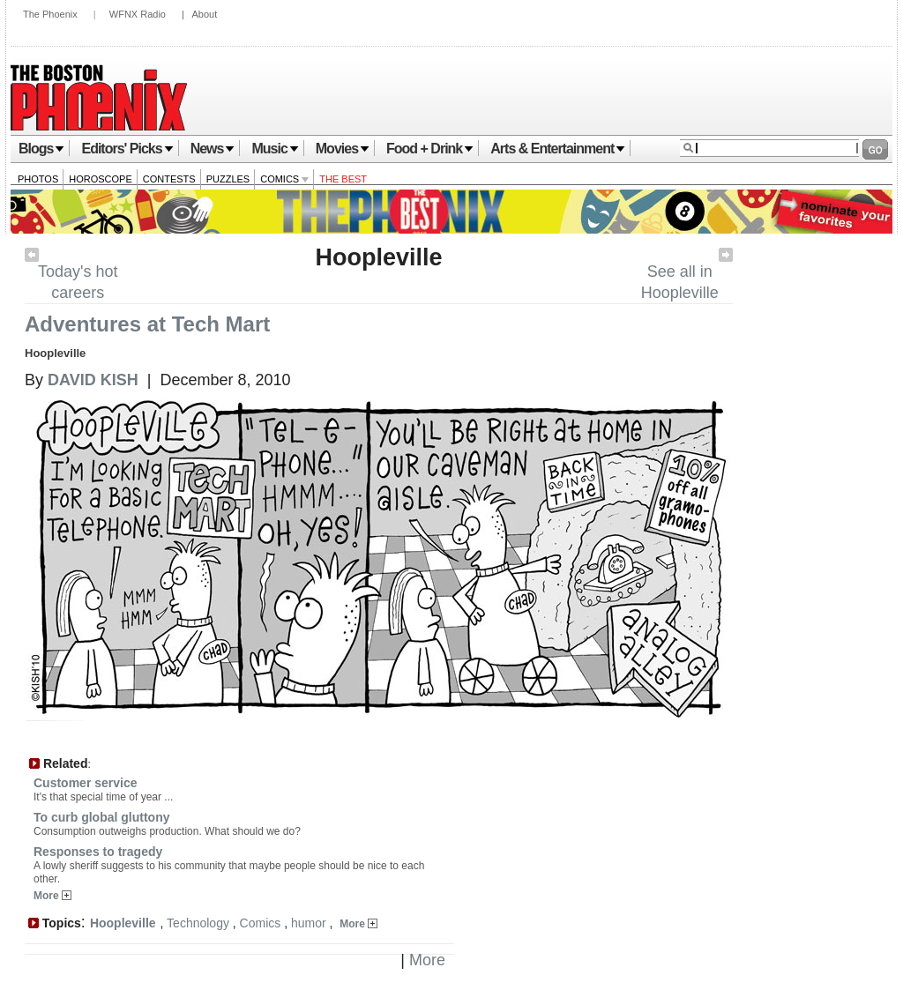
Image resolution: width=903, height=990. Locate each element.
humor (308, 923)
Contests (169, 179)
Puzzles (228, 179)
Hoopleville (378, 257)
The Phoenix (50, 14)
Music (274, 148)
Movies (342, 148)
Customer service (86, 783)
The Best (343, 179)
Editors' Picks (127, 148)
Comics (284, 179)
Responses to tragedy (98, 852)
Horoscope (100, 179)
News (212, 148)
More (52, 896)
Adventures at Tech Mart (147, 324)
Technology (198, 923)
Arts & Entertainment (557, 148)
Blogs (41, 148)
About (204, 14)
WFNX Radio (137, 14)
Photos (38, 179)
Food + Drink (430, 148)
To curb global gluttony (102, 817)
